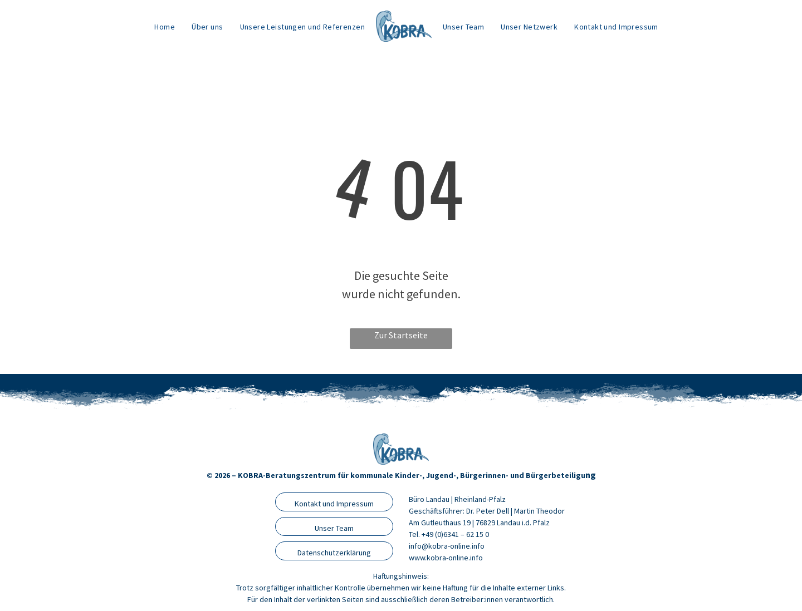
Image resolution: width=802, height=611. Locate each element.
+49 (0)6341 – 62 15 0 (455, 534)
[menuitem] (164, 26)
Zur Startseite (401, 335)
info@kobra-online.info (447, 546)
